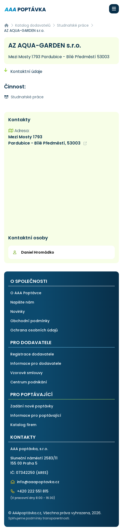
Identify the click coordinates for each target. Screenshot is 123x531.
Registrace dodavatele (32, 354)
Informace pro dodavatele (35, 363)
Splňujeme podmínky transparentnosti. (39, 518)
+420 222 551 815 (29, 491)
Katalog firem (23, 424)
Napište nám (22, 302)
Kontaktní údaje (23, 71)
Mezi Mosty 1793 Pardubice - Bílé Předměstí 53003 (58, 57)
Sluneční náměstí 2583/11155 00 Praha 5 (34, 461)
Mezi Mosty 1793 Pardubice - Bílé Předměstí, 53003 (47, 140)
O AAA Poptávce (25, 292)
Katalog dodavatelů (33, 25)
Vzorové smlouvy (26, 372)
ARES (42, 472)
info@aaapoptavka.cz (34, 481)
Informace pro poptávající (35, 415)
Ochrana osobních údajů (34, 330)
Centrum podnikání (28, 382)
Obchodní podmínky (30, 320)
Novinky (17, 311)
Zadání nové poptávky (31, 406)
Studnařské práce (73, 25)
